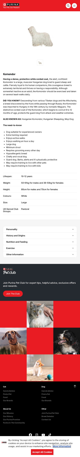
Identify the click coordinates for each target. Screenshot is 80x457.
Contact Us (46, 419)
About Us (7, 409)
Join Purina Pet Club (50, 413)
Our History (8, 416)
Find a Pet (7, 394)
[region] (40, 446)
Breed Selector (48, 416)
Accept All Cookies (42, 452)
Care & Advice (9, 391)
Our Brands (8, 400)
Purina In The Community (14, 423)
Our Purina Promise (11, 419)
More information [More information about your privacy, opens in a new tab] (62, 446)
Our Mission (8, 413)
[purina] (30, 435)
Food (5, 397)
